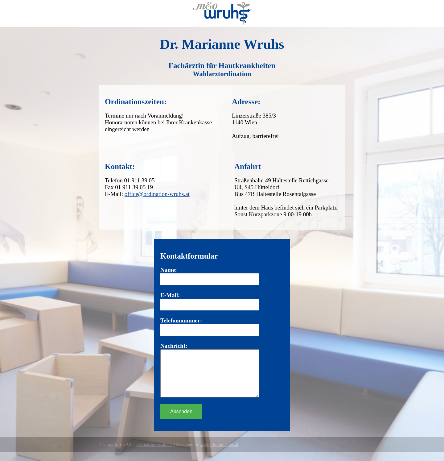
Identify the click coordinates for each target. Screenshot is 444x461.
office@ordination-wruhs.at (157, 194)
